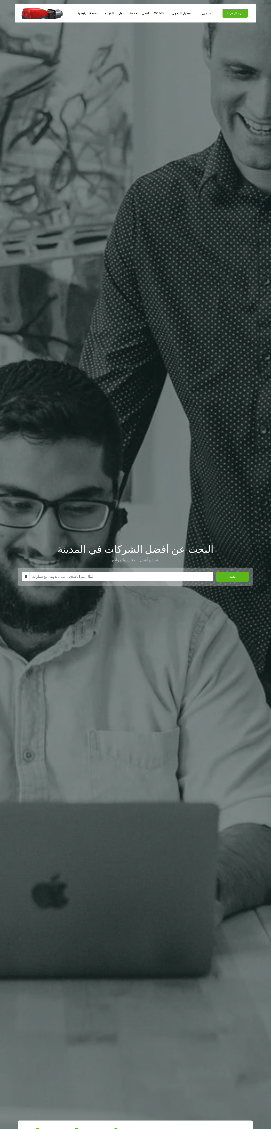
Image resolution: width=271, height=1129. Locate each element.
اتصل (145, 13)
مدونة (133, 13)
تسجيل (206, 13)
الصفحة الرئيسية (88, 13)
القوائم (109, 13)
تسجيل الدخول (184, 13)
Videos (159, 13)
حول (121, 13)
